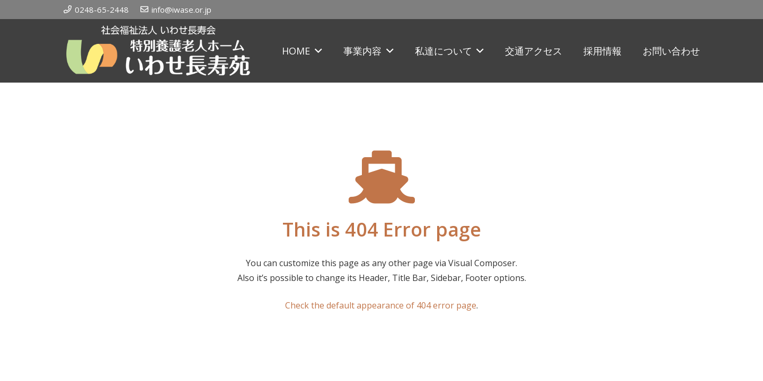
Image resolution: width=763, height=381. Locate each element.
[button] (316, 51)
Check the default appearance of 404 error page (380, 305)
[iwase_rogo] (158, 50)
